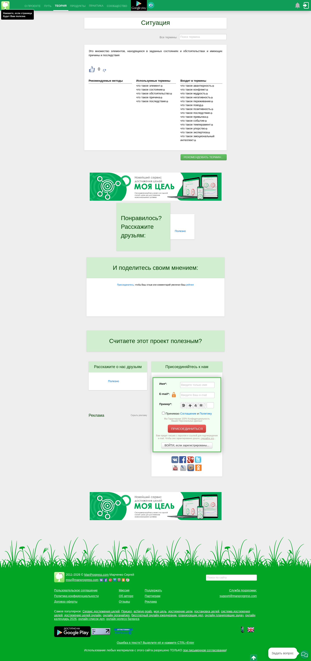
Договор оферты (65, 601)
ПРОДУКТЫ (78, 6)
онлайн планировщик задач (224, 615)
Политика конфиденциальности (76, 596)
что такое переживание (195, 101)
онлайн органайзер (116, 615)
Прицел (126, 611)
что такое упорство (192, 128)
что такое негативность (195, 97)
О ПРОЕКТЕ (33, 6)
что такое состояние (149, 89)
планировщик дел (190, 615)
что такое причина (148, 97)
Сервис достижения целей (100, 611)
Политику (205, 413)
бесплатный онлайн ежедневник (154, 615)
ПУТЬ (47, 6)
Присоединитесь (125, 285)
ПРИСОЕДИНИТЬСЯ (187, 429)
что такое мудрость (193, 93)
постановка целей (206, 611)
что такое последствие (151, 101)
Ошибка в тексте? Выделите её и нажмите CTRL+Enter (155, 642)
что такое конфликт (193, 89)
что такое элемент (148, 85)
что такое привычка (193, 116)
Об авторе (126, 596)
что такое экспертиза (194, 132)
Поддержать (153, 590)
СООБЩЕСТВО (117, 6)
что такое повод (190, 105)
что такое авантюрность (196, 85)
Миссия (124, 590)
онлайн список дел (91, 619)
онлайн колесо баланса (122, 619)
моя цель (160, 611)
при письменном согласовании (204, 650)
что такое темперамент (195, 124)
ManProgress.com (96, 574)
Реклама (151, 601)
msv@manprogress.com (82, 580)
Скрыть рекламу (139, 415)
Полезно (180, 231)
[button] (304, 654)
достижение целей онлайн (82, 615)
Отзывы (124, 601)
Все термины (168, 37)
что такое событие (192, 120)
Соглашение (188, 413)
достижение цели (180, 611)
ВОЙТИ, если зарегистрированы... (187, 445)
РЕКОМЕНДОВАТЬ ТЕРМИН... (203, 157)
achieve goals (143, 611)
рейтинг (190, 285)
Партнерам (152, 596)
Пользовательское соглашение (76, 590)
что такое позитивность (195, 109)
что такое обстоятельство (153, 93)
